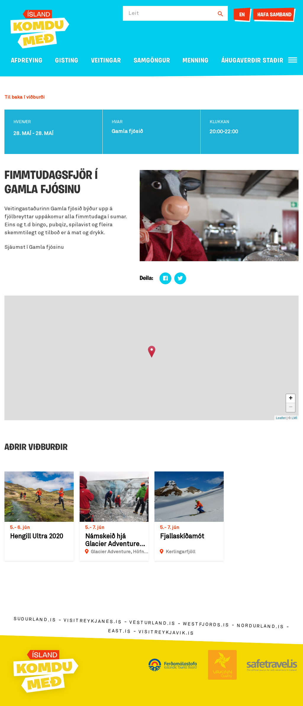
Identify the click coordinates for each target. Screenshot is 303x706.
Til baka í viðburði (24, 97)
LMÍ (294, 418)
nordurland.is (260, 626)
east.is (119, 631)
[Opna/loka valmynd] (292, 60)
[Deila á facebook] (165, 278)
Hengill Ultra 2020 (36, 536)
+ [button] (291, 398)
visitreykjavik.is (166, 633)
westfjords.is (206, 625)
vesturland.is (152, 623)
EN (242, 15)
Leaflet (281, 418)
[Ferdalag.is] (40, 28)
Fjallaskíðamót (182, 536)
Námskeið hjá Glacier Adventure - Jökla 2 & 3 (114, 540)
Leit (133, 13)
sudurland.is (35, 619)
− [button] (291, 407)
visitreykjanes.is (93, 621)
